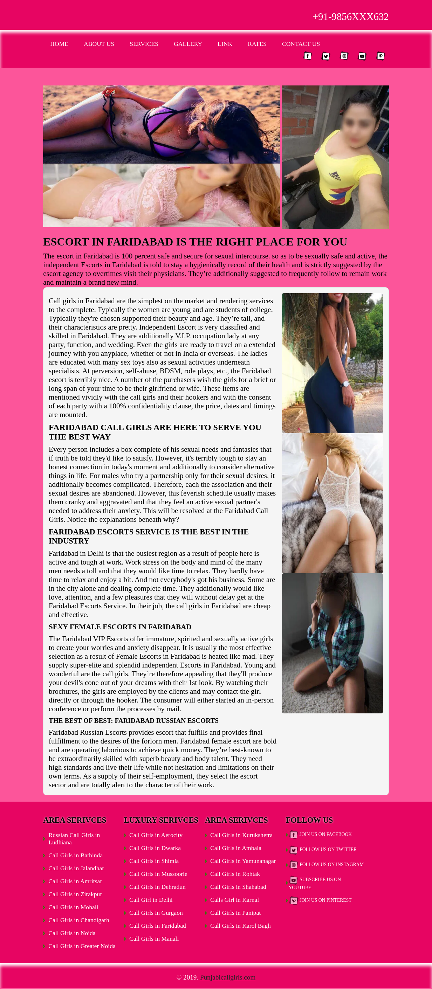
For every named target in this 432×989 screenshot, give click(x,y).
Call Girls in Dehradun (157, 886)
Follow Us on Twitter (323, 850)
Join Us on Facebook (320, 835)
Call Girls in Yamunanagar (243, 860)
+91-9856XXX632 (351, 16)
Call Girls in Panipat (235, 912)
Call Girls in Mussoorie (158, 873)
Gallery (188, 43)
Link (225, 43)
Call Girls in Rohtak (235, 873)
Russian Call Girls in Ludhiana (74, 838)
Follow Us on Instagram (326, 865)
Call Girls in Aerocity (156, 834)
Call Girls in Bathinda (75, 855)
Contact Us (301, 43)
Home (59, 43)
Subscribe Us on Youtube (315, 882)
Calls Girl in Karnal (234, 899)
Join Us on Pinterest (320, 901)
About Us (99, 43)
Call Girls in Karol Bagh (240, 925)
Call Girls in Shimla (154, 860)
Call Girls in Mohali (73, 907)
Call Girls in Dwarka (155, 847)
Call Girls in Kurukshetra (241, 834)
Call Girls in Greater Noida (82, 945)
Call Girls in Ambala (235, 847)
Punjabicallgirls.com (227, 977)
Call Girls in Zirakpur (75, 894)
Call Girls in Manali (154, 938)
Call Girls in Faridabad (157, 925)
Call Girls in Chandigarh (78, 920)
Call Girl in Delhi (151, 899)
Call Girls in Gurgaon (156, 912)
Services (144, 43)
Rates (257, 43)
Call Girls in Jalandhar (76, 868)
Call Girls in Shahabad (238, 886)
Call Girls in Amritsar (75, 881)
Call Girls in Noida (71, 932)
